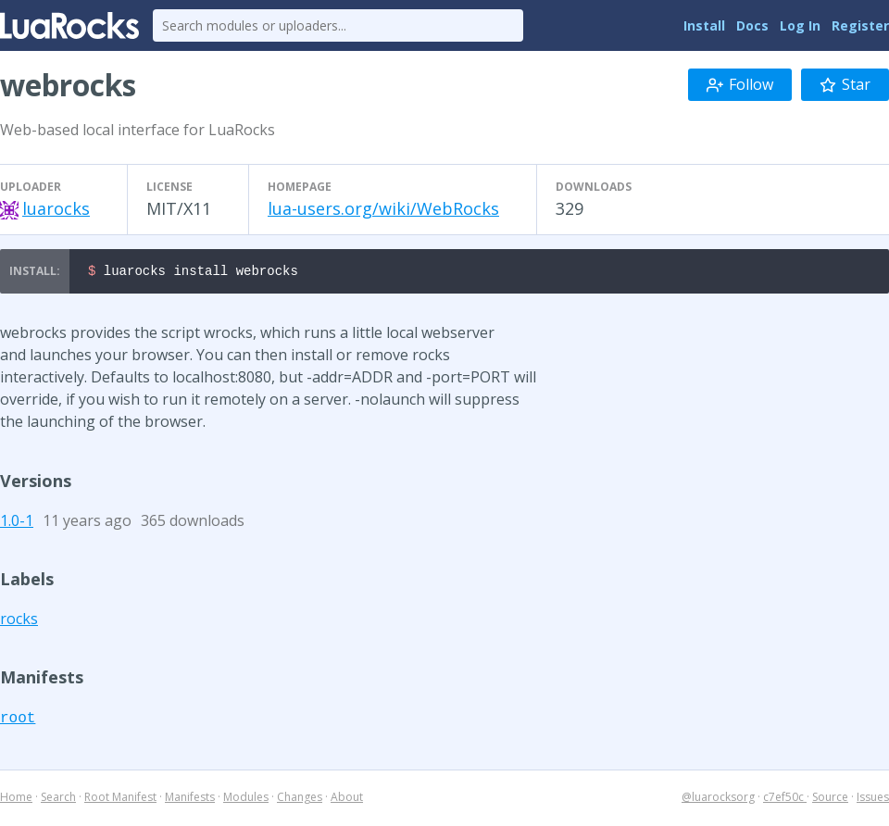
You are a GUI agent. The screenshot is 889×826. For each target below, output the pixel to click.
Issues (873, 799)
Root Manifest (120, 799)
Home (16, 799)
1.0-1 (16, 523)
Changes (299, 799)
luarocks (56, 208)
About (347, 799)
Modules (246, 799)
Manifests (190, 799)
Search (58, 799)
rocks (19, 621)
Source (830, 799)
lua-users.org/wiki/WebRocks (383, 208)
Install (704, 25)
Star (845, 84)
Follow (740, 84)
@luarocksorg (718, 799)
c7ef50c (785, 799)
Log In (800, 25)
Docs (752, 25)
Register (860, 25)
